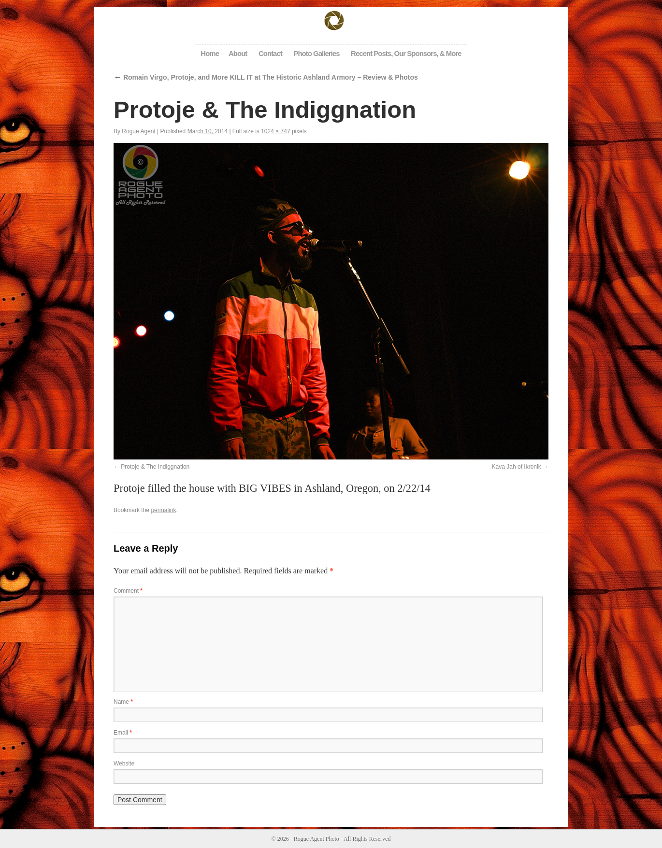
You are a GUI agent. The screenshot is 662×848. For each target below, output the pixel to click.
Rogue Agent (138, 131)
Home (210, 53)
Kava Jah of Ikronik (516, 466)
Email (123, 732)
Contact (270, 53)
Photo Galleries (316, 53)
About (238, 53)
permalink (163, 510)
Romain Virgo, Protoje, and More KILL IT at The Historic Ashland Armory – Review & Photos (266, 77)
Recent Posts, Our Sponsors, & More (406, 53)
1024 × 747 (275, 131)
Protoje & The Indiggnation (155, 466)
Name (123, 701)
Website (124, 763)
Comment (128, 590)
